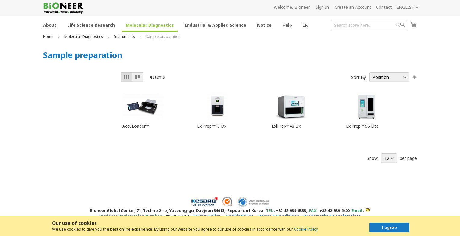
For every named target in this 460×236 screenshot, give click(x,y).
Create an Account (353, 7)
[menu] (177, 25)
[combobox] (368, 25)
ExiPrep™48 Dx (286, 126)
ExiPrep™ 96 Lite (362, 126)
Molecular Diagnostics (84, 36)
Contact (384, 7)
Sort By (358, 77)
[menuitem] (49, 25)
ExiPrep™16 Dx (211, 126)
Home (48, 36)
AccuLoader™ (135, 126)
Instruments (125, 36)
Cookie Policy (306, 229)
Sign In (322, 7)
